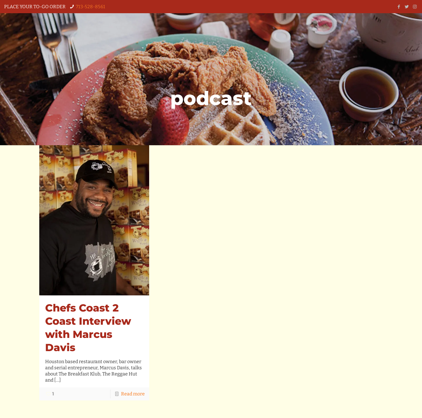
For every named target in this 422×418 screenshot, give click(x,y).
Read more (133, 394)
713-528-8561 (90, 6)
